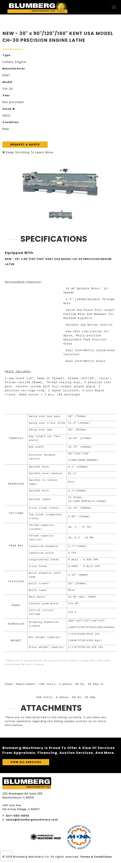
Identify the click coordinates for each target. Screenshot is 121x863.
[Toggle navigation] (113, 7)
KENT (6, 75)
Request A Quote (25, 144)
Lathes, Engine (14, 62)
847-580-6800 (17, 816)
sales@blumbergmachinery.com (32, 820)
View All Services (25, 762)
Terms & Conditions (96, 857)
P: (4, 816)
